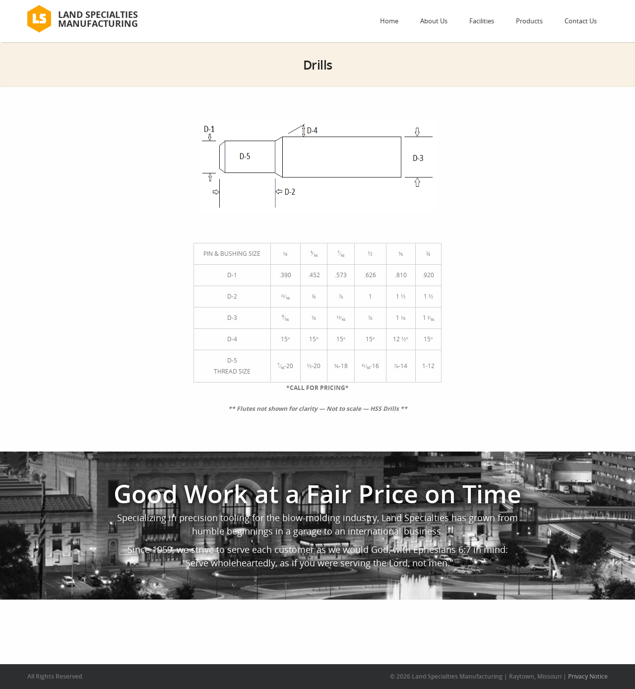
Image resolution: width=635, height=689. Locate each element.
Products (529, 20)
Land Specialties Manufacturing (98, 18)
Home (389, 20)
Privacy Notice (588, 676)
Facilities (481, 20)
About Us (433, 20)
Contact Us (581, 20)
